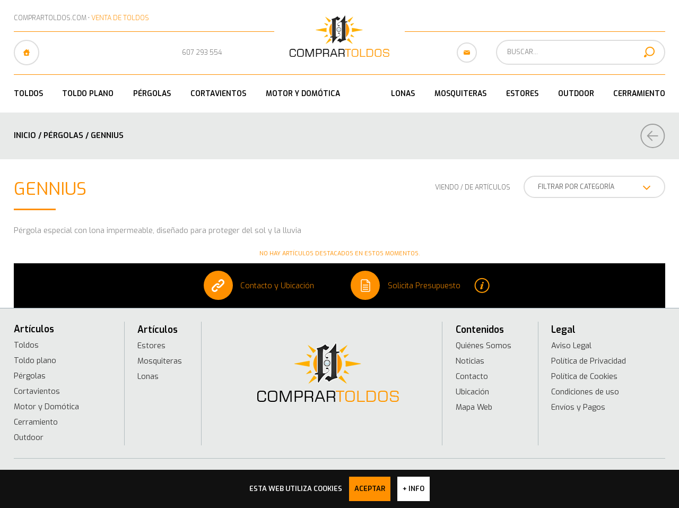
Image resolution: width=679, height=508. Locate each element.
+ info (413, 488)
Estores (522, 93)
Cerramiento (639, 93)
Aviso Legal (571, 345)
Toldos (28, 93)
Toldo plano (88, 93)
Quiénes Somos (483, 345)
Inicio (25, 135)
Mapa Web (474, 407)
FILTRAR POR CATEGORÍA (594, 187)
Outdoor (576, 93)
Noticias (470, 361)
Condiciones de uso (585, 391)
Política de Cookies (584, 376)
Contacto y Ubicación (259, 285)
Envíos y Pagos (578, 407)
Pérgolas (152, 93)
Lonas (403, 93)
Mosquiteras (460, 93)
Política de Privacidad (588, 361)
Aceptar (369, 488)
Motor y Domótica (303, 93)
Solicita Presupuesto (420, 285)
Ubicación (472, 391)
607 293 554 (202, 52)
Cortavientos (218, 93)
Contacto (472, 376)
